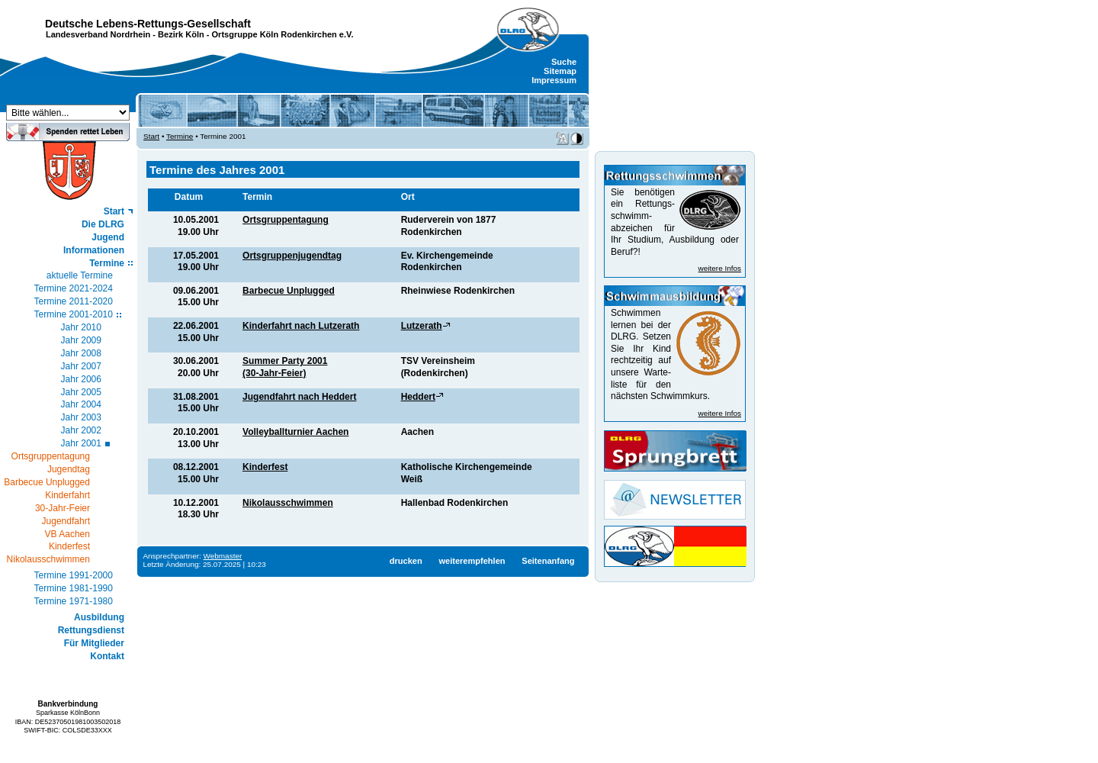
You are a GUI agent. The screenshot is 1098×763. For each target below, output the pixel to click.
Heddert (418, 396)
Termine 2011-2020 (73, 301)
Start (114, 211)
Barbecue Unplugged (288, 290)
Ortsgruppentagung (285, 219)
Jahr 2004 (81, 404)
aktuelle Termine (80, 275)
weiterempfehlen (471, 560)
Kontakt (107, 656)
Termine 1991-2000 (73, 575)
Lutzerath (421, 325)
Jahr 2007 (81, 366)
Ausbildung (99, 617)
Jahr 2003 (81, 417)
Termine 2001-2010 (73, 314)
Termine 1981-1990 (73, 588)
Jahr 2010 (81, 327)
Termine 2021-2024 (73, 288)
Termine (106, 263)
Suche (563, 61)
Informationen (93, 250)
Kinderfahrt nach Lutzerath (300, 325)
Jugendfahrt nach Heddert (299, 396)
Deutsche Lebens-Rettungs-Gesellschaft (148, 24)
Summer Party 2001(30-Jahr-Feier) (284, 367)
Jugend (108, 237)
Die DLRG (103, 224)
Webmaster (223, 556)
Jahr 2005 (81, 392)
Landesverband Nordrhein (98, 34)
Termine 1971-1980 (73, 601)
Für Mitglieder (94, 643)
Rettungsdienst (91, 630)
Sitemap (560, 71)
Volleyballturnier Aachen (295, 432)
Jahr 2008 (81, 353)
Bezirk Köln (181, 34)
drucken (406, 560)
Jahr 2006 (81, 379)
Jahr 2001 (81, 443)
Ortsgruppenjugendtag (292, 255)
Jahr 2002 (81, 430)
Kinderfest (264, 467)
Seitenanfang (548, 560)
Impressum (553, 80)
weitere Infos (719, 268)
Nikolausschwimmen (287, 502)
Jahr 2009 (81, 340)
